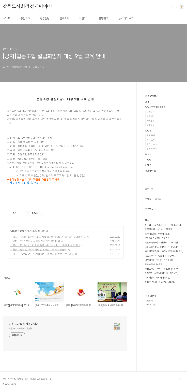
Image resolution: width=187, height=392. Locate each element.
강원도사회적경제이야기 (27, 6)
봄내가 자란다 (175, 225)
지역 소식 (151, 140)
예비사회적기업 (162, 277)
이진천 (159, 260)
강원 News (152, 144)
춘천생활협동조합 (152, 238)
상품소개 (150, 121)
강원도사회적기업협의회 (155, 255)
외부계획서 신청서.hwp (22, 182)
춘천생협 (173, 273)
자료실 (148, 154)
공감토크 (25, 18)
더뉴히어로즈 (163, 234)
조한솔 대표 (169, 260)
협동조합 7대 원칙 (153, 269)
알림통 (14, 230)
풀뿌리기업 (149, 260)
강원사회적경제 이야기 (155, 107)
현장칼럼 (45, 18)
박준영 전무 (150, 229)
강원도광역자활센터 (170, 269)
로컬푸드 (171, 255)
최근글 (148, 198)
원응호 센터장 (151, 282)
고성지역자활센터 (164, 229)
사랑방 (148, 159)
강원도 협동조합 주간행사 (156, 242)
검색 (174, 6)
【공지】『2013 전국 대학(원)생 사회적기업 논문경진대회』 (42, 253)
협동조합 (149, 273)
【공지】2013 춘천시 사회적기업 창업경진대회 (35, 241)
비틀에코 (171, 282)
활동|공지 (24, 230)
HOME (6, 18)
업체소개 (64, 18)
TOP (181, 380)
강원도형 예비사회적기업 (155, 264)
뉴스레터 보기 (126, 18)
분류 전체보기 (151, 96)
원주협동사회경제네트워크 (156, 225)
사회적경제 (149, 277)
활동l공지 (104, 18)
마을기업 (162, 282)
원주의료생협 (150, 234)
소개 (147, 101)
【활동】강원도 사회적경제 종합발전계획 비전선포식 (38, 249)
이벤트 (148, 165)
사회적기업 (173, 242)
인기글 (158, 198)
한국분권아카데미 (174, 247)
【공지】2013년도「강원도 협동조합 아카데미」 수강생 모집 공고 (45, 245)
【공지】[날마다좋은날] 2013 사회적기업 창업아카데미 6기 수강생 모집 (48, 237)
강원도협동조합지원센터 (155, 247)
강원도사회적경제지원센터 (21, 328)
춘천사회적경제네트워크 (172, 251)
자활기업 (165, 238)
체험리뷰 (84, 18)
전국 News (152, 148)
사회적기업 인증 (161, 273)
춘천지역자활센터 (152, 251)
